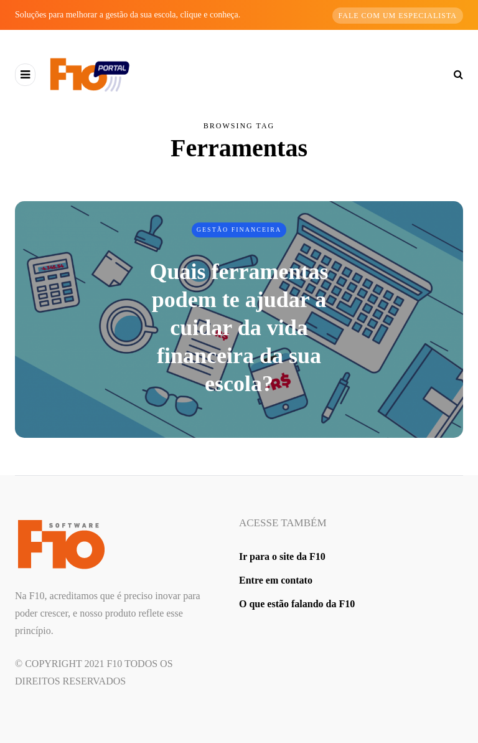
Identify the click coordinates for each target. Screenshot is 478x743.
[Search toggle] (453, 74)
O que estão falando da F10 (297, 604)
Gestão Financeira (239, 229)
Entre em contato (275, 580)
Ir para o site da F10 (282, 556)
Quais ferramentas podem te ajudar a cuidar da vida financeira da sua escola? (239, 327)
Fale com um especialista (398, 15)
